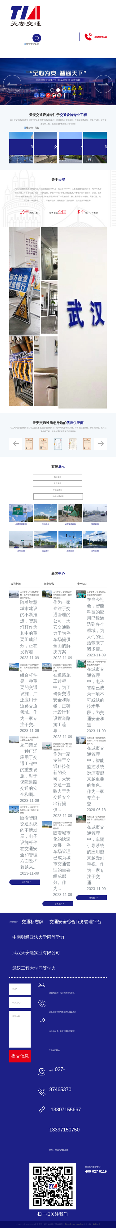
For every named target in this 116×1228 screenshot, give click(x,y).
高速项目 (57, 477)
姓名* (14, 989)
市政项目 (57, 483)
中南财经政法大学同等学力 (38, 937)
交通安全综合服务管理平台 (75, 921)
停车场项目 (57, 490)
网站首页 (25, 86)
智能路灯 (33, 86)
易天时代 (96, 1224)
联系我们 (38, 86)
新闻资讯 (36, 86)
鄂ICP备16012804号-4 (74, 1224)
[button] (52, 90)
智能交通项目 (58, 496)
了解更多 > (26, 882)
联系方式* (16, 1002)
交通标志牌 (29, 100)
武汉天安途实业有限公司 (36, 952)
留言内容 (16, 1016)
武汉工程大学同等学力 (34, 968)
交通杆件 (31, 86)
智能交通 (27, 86)
